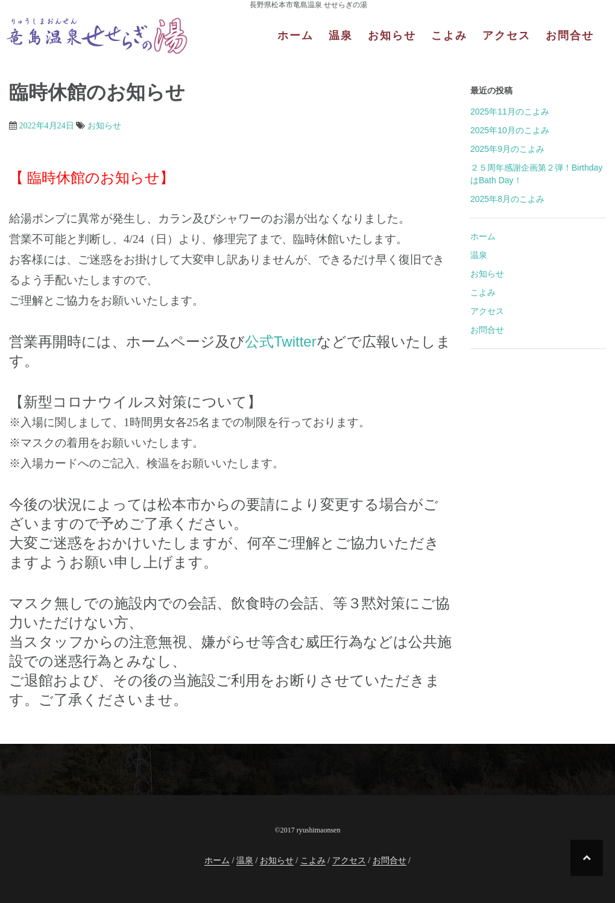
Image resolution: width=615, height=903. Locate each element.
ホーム (295, 36)
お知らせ (392, 36)
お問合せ (570, 36)
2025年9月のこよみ (507, 149)
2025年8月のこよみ (507, 199)
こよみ (449, 36)
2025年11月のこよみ (509, 111)
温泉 (341, 36)
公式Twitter (281, 341)
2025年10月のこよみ (509, 130)
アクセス (506, 36)
